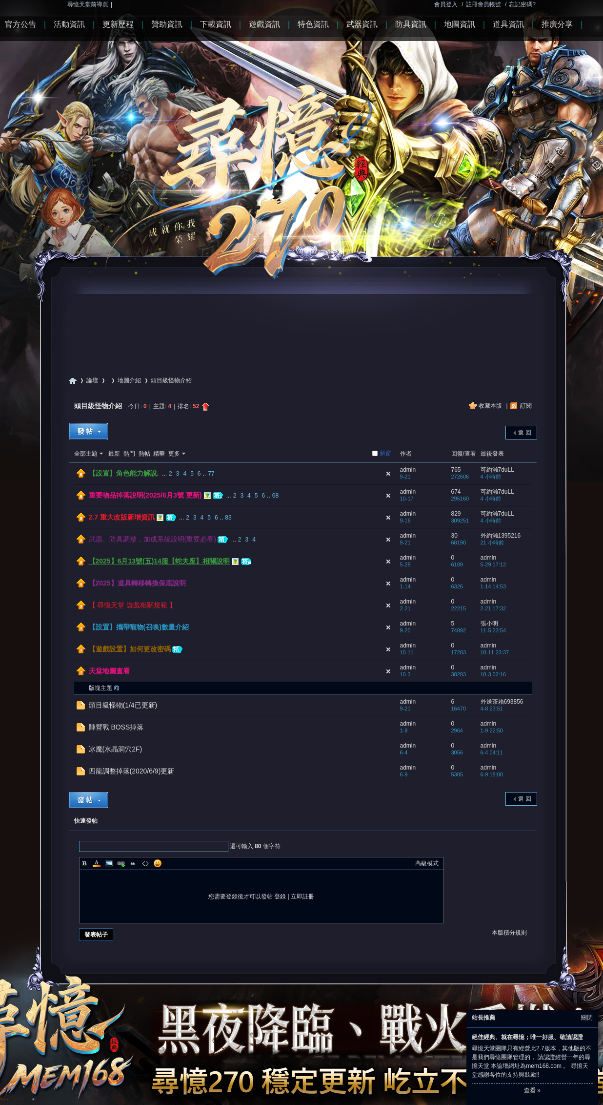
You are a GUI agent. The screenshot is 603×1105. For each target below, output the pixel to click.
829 (456, 513)
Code (145, 863)
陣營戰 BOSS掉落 (116, 727)
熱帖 (144, 453)
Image (109, 863)
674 (456, 491)
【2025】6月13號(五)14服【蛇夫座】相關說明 (159, 561)
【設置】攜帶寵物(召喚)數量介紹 (139, 627)
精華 (159, 453)
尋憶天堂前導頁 (87, 4)
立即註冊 (302, 896)
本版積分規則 (509, 932)
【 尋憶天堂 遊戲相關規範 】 (133, 605)
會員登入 (446, 4)
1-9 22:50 (492, 730)
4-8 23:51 (492, 708)
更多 (174, 453)
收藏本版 (491, 405)
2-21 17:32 (493, 608)
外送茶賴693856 (502, 701)
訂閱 (526, 405)
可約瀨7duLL (497, 469)
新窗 (385, 453)
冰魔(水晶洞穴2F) (115, 749)
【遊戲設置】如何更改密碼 (130, 649)
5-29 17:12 (493, 564)
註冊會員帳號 (483, 4)
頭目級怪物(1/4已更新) (123, 705)
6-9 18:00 (492, 774)
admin (408, 469)
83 (228, 517)
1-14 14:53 (493, 586)
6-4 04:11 (492, 752)
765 (456, 469)
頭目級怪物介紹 (98, 406)
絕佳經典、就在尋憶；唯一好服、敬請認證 (527, 1037)
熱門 (129, 453)
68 (275, 495)
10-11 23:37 (495, 652)
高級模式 (427, 863)
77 (211, 473)
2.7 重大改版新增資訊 (122, 517)
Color (96, 863)
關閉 (587, 1017)
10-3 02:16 (493, 674)
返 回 (524, 432)
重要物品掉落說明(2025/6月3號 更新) (145, 495)
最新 (114, 453)
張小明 (489, 623)
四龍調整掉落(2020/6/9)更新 (132, 771)
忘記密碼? (522, 4)
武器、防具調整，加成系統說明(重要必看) (152, 539)
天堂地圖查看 (109, 671)
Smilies (157, 863)
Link (121, 863)
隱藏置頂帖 (388, 474)
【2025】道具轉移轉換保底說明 (137, 583)
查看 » (532, 1090)
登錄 (280, 896)
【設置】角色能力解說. (124, 473)
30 (454, 535)
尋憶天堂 (73, 381)
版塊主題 (100, 688)
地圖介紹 (129, 380)
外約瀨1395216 (501, 535)
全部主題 (86, 453)
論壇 (92, 380)
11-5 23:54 (493, 630)
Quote (133, 863)
